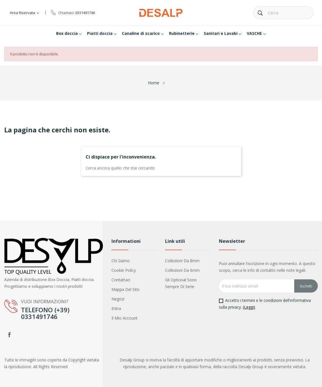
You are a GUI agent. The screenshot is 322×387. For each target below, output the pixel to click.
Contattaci (120, 279)
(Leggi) (249, 307)
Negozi (117, 299)
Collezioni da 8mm (182, 260)
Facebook (9, 335)
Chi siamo (120, 260)
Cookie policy (123, 270)
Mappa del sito (125, 289)
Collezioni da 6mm (182, 270)
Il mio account (124, 318)
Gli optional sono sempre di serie (181, 283)
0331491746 (85, 12)
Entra (116, 308)
